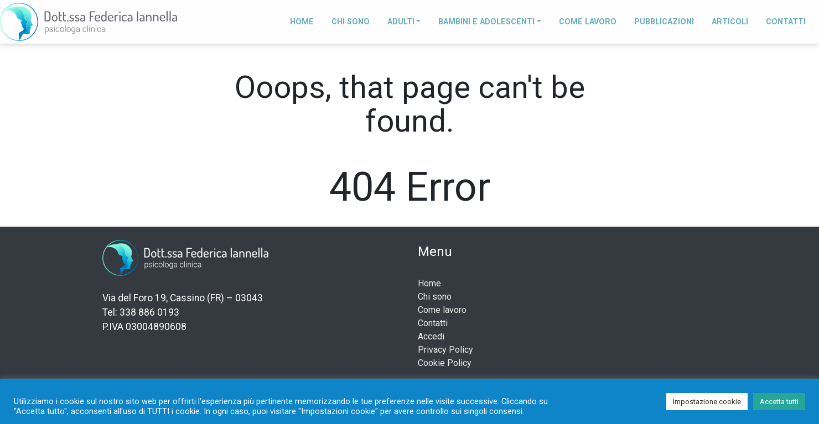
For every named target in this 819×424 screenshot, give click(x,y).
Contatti (786, 22)
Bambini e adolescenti (486, 22)
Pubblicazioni (664, 22)
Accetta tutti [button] (779, 401)
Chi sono (350, 22)
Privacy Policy (445, 349)
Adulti (400, 22)
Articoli (730, 22)
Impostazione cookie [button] (707, 401)
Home (302, 22)
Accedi (431, 336)
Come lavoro (587, 22)
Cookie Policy (444, 363)
